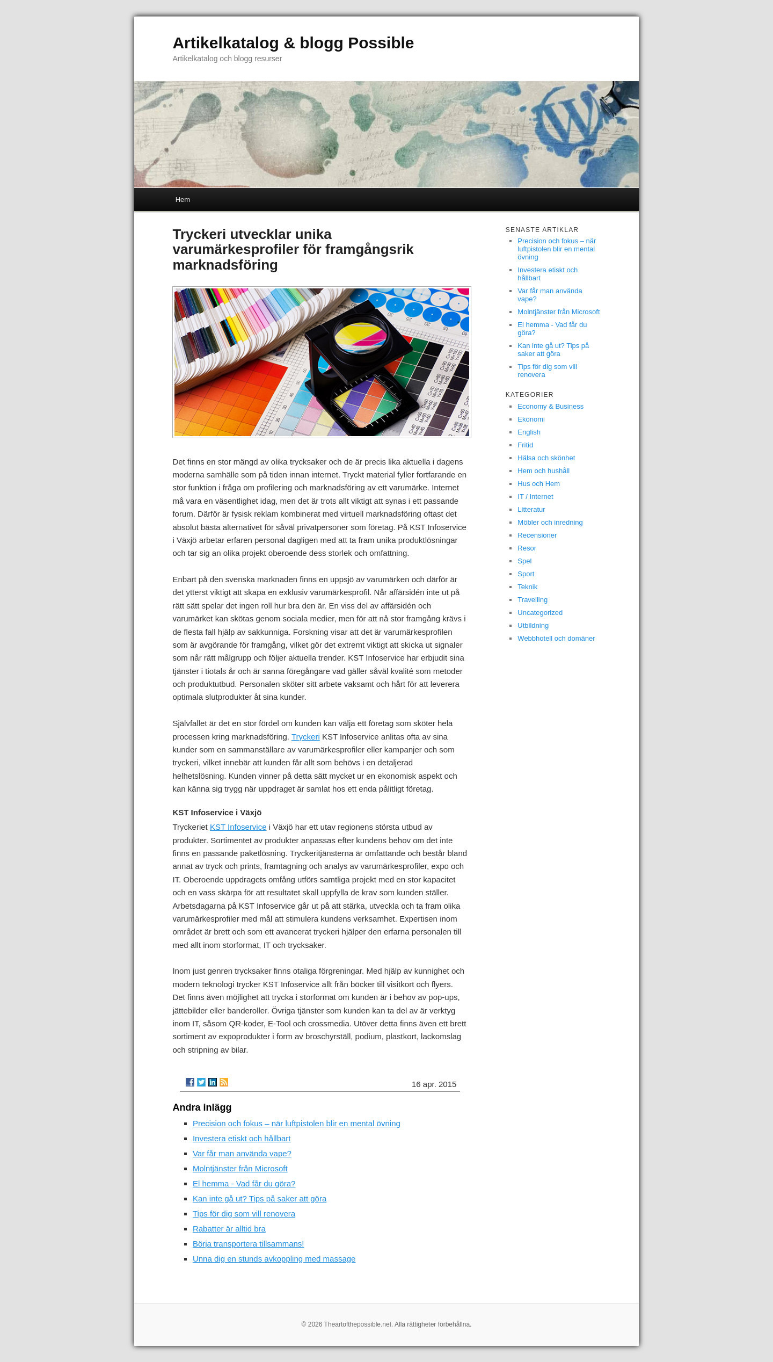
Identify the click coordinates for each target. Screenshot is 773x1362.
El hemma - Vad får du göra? (244, 1183)
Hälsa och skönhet (546, 458)
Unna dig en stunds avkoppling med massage (274, 1258)
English (529, 432)
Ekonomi (531, 419)
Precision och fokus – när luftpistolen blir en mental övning (296, 1123)
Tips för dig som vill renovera (244, 1213)
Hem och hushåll (543, 471)
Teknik (527, 587)
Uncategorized (540, 612)
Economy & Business (550, 406)
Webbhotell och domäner (556, 638)
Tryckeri (305, 736)
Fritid (525, 445)
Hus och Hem (538, 484)
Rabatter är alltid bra (229, 1228)
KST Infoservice (238, 826)
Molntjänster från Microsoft (240, 1168)
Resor (526, 548)
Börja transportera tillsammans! (248, 1243)
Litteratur (531, 509)
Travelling (532, 600)
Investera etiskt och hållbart (242, 1138)
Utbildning (533, 625)
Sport (525, 574)
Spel (524, 561)
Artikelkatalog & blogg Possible (293, 43)
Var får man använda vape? (242, 1153)
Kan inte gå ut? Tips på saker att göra (259, 1198)
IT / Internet (535, 496)
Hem (183, 199)
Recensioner (537, 535)
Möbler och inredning (549, 522)
